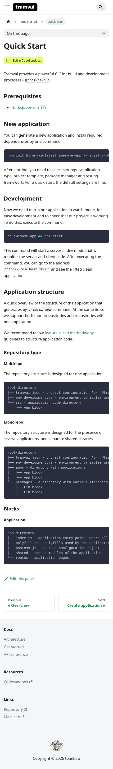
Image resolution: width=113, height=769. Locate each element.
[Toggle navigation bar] (7, 7)
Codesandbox (18, 681)
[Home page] (8, 21)
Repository (15, 709)
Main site (14, 717)
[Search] (101, 7)
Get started (14, 646)
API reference (16, 654)
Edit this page (19, 578)
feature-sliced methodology (69, 332)
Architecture (15, 639)
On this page (18, 33)
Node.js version (29, 107)
